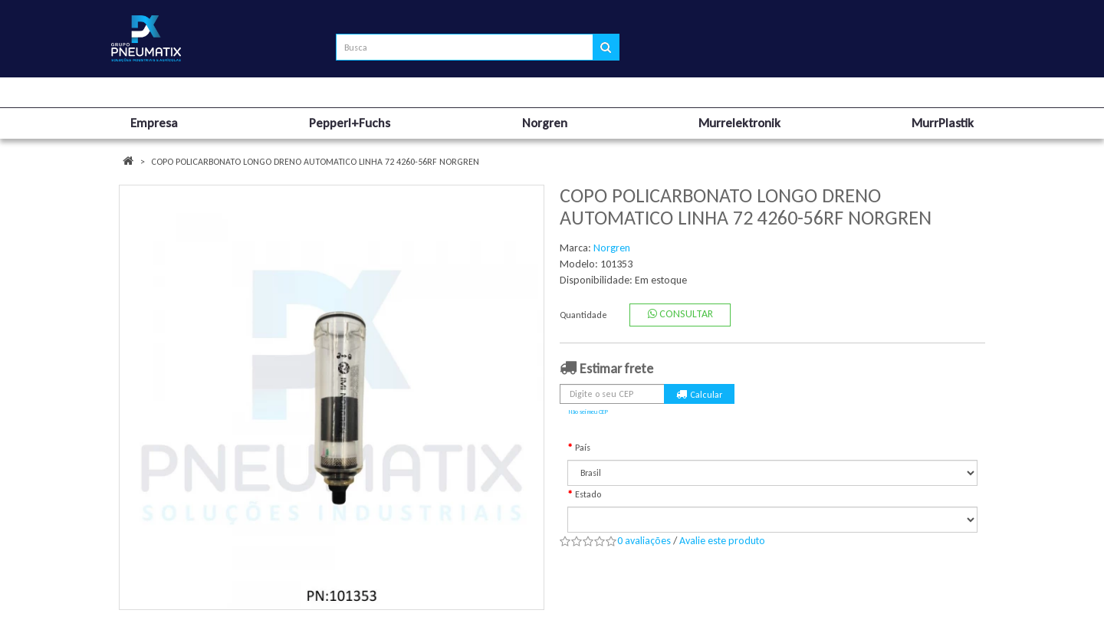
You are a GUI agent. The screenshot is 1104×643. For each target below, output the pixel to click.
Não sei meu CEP (588, 411)
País (582, 447)
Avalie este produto (722, 540)
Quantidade (583, 315)
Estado (588, 494)
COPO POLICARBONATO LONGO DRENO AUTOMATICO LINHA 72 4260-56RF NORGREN (315, 161)
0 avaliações (644, 540)
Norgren (611, 247)
